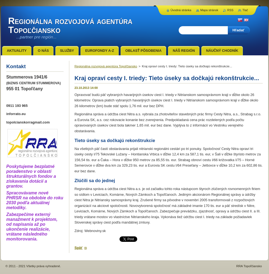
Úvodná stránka (181, 10)
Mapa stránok (209, 10)
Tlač (245, 10)
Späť (78, 248)
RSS (230, 10)
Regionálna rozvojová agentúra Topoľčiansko (105, 66)
